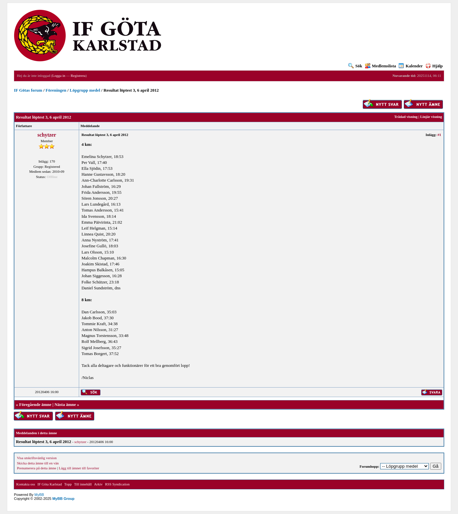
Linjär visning (431, 117)
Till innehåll (83, 484)
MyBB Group (63, 499)
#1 (439, 135)
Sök (355, 65)
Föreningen (56, 90)
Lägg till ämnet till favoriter (79, 468)
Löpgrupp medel (85, 90)
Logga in (58, 76)
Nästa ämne (65, 404)
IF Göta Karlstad (49, 484)
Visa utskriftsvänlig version (36, 458)
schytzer (46, 135)
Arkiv (98, 484)
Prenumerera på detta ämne (36, 468)
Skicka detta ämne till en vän (37, 463)
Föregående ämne (35, 404)
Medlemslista (380, 65)
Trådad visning (406, 117)
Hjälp (434, 65)
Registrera (78, 76)
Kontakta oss (25, 484)
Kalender (411, 65)
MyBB (39, 495)
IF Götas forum (28, 90)
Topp (68, 484)
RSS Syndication (117, 484)
